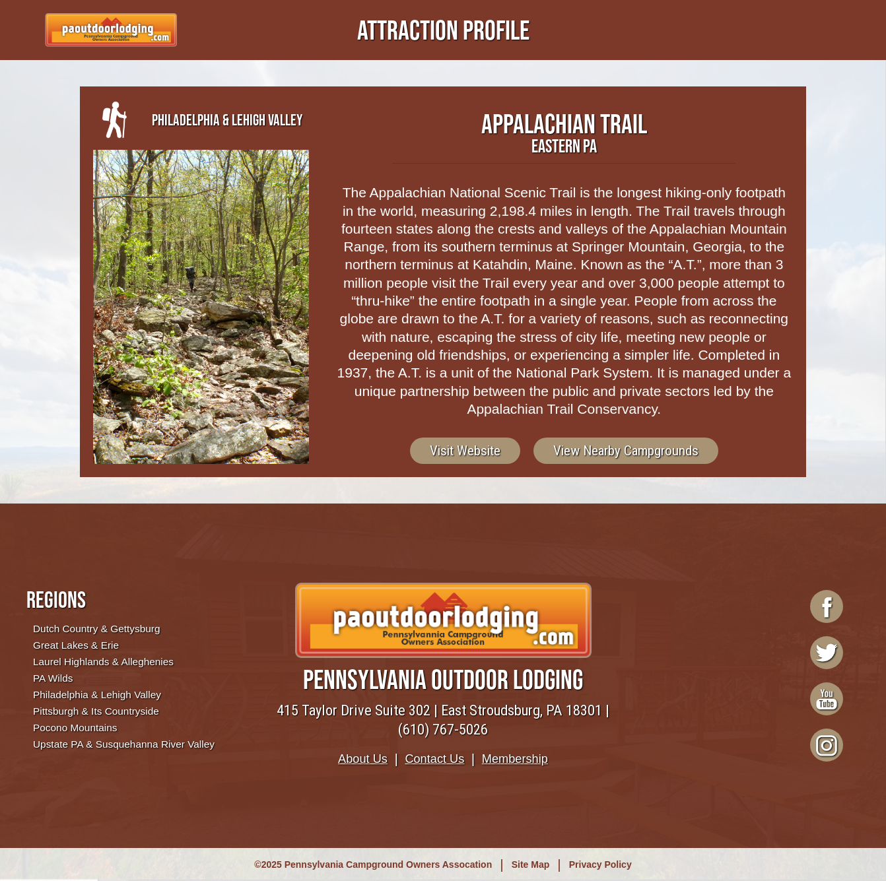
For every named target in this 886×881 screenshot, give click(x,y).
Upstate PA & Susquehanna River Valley (124, 744)
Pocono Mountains (75, 727)
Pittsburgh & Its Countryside (96, 711)
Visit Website (465, 451)
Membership (515, 759)
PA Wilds (53, 678)
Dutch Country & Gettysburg (96, 628)
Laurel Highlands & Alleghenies (103, 661)
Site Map (531, 864)
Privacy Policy (600, 864)
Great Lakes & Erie (76, 645)
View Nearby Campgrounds (626, 451)
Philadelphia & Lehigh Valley (97, 694)
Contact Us (434, 759)
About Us (363, 759)
